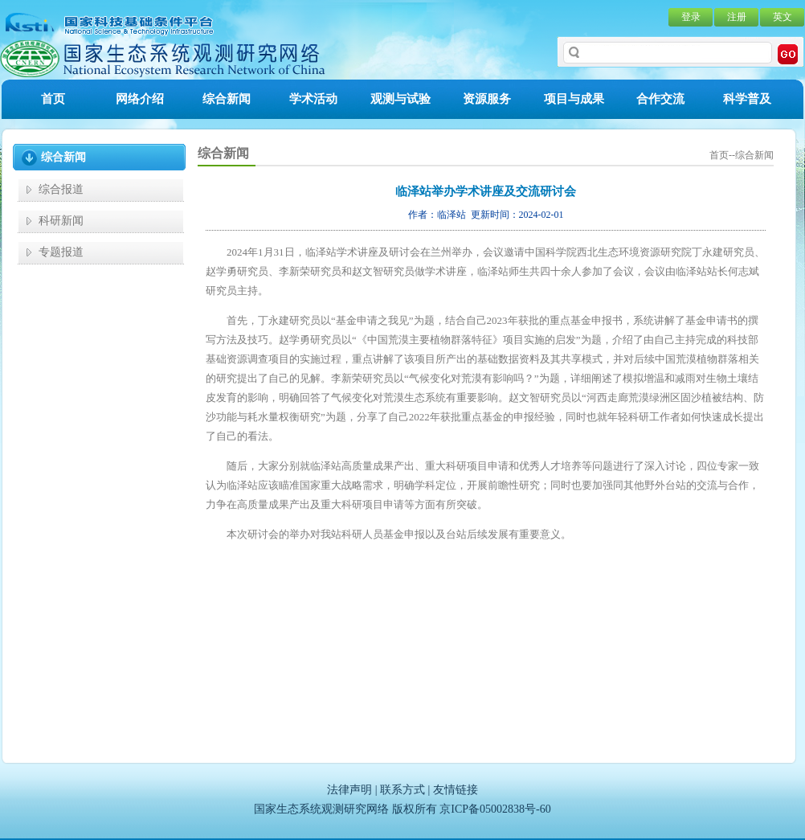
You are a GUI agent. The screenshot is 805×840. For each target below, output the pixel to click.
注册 (736, 17)
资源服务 (487, 98)
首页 (53, 98)
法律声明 (349, 790)
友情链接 (455, 790)
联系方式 (402, 790)
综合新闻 (226, 98)
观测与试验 (400, 98)
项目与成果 (574, 98)
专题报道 (61, 252)
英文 (782, 17)
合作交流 (660, 98)
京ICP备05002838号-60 (494, 809)
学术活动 (313, 98)
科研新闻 (61, 221)
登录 (691, 17)
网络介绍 (140, 98)
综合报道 (61, 189)
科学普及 (747, 98)
